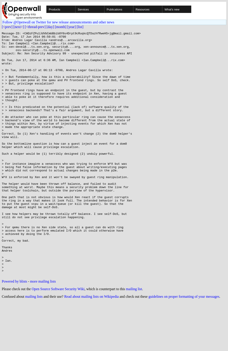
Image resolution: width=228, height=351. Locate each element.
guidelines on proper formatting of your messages (184, 345)
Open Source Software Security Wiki (58, 338)
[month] (61, 27)
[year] (71, 27)
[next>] (18, 27)
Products (54, 9)
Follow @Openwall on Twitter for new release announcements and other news (58, 22)
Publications (114, 9)
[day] (50, 27)
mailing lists (34, 345)
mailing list (134, 338)
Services (83, 9)
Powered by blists (14, 330)
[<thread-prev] (35, 27)
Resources (142, 9)
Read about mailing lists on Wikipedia (91, 345)
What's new (172, 9)
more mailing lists (43, 330)
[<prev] (7, 27)
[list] (80, 27)
